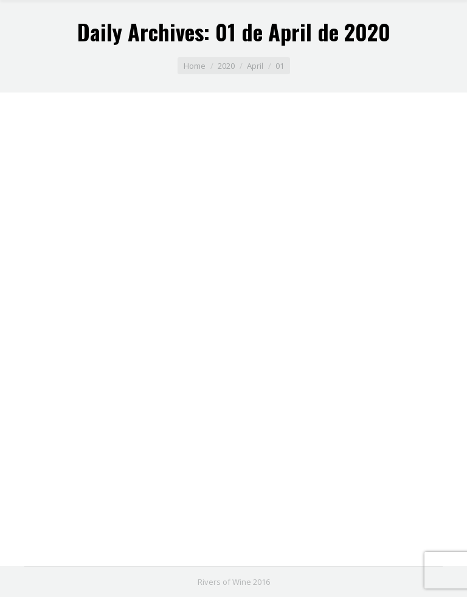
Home (195, 65)
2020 (226, 65)
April (255, 65)
